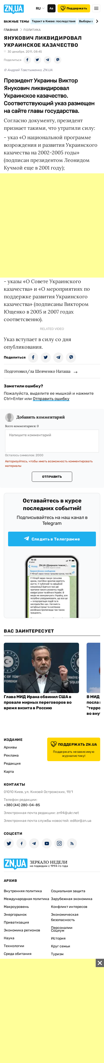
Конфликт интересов (69, 907)
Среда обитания (18, 954)
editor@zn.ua (80, 821)
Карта (9, 771)
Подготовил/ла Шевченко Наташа (37, 371)
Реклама (11, 755)
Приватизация (16, 922)
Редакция (12, 763)
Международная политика (26, 899)
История (58, 938)
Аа (51, 8)
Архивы (10, 747)
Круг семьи (60, 946)
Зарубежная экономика (71, 899)
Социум (57, 930)
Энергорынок (15, 914)
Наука (9, 938)
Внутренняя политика (23, 891)
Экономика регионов (22, 930)
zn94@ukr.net (68, 813)
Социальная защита (68, 891)
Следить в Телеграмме (52, 538)
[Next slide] (96, 21)
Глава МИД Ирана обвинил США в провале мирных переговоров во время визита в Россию (38, 702)
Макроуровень (16, 907)
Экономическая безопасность (65, 917)
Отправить (52, 476)
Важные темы (16, 21)
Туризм (57, 954)
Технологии (14, 946)
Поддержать (74, 8)
